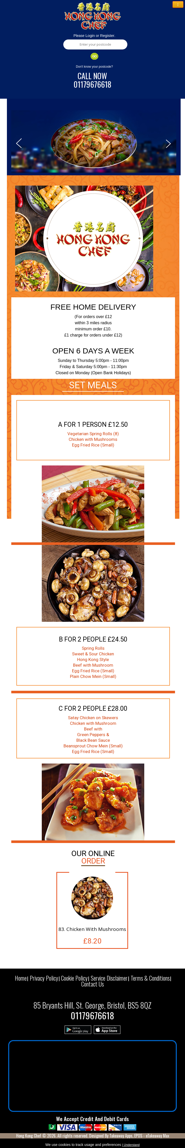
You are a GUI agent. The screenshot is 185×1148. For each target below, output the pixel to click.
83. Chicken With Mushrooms (92, 929)
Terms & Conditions (150, 978)
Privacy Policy (44, 978)
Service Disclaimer (109, 978)
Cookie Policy (74, 978)
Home (21, 978)
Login (90, 35)
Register (107, 35)
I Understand (131, 1145)
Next (168, 143)
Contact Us (92, 984)
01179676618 (92, 84)
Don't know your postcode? (94, 66)
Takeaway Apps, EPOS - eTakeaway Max (139, 1136)
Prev (19, 143)
